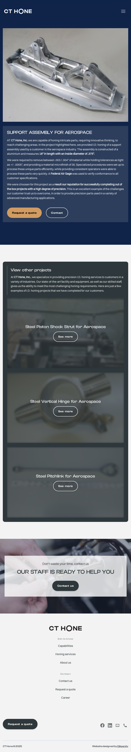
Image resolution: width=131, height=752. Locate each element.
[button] (123, 11)
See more (65, 336)
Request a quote (24, 212)
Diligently (122, 746)
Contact (57, 212)
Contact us (65, 585)
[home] (18, 11)
